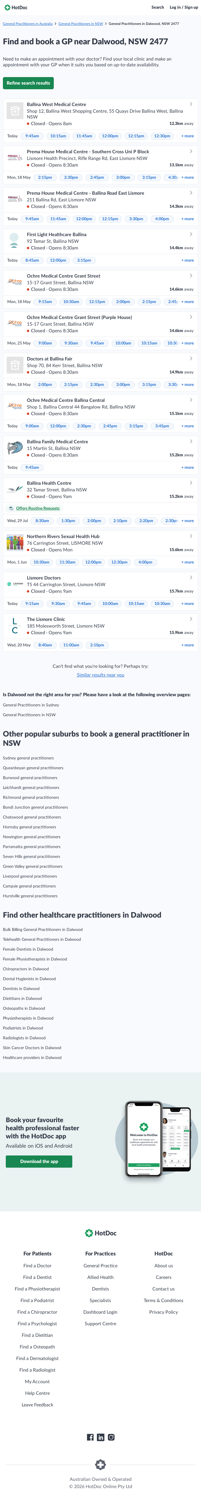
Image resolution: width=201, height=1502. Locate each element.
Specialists (100, 1300)
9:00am (45, 343)
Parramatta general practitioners (31, 847)
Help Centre (37, 1393)
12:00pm (110, 136)
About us (163, 1266)
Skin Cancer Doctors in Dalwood (32, 1048)
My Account (37, 1381)
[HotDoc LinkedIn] (100, 1437)
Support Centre (100, 1323)
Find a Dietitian (37, 1335)
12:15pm (136, 136)
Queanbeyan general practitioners (33, 768)
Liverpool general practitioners (30, 876)
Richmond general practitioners (31, 798)
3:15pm (149, 178)
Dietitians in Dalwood (22, 999)
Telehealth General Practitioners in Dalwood (42, 940)
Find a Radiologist (37, 1370)
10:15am (58, 136)
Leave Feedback (37, 1405)
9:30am (71, 343)
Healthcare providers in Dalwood (32, 1058)
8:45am (32, 260)
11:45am (84, 136)
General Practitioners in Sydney (31, 705)
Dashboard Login (100, 1312)
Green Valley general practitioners (32, 867)
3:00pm (123, 178)
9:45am (32, 136)
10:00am (123, 343)
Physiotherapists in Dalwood (28, 1018)
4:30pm (175, 178)
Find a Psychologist (37, 1323)
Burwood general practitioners (30, 778)
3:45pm (162, 426)
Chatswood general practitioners (32, 817)
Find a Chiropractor (37, 1312)
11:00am (71, 645)
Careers (164, 1277)
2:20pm (146, 521)
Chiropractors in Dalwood (26, 969)
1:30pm (68, 521)
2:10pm (120, 521)
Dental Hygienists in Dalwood (29, 979)
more (187, 136)
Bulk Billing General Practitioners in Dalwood (43, 930)
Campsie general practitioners (29, 886)
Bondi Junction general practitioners (35, 807)
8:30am (42, 521)
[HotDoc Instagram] (111, 1437)
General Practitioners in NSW (80, 23)
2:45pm (97, 178)
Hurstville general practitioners (30, 896)
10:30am (71, 302)
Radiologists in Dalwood (24, 1038)
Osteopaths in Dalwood (24, 1009)
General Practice (100, 1266)
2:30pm (71, 178)
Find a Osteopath (37, 1347)
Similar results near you (100, 675)
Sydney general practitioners (28, 758)
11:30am (67, 562)
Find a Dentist (37, 1277)
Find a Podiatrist (37, 1300)
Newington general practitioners (31, 837)
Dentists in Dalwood (21, 989)
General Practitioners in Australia (28, 23)
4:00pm (162, 219)
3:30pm (136, 219)
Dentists (100, 1289)
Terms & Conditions (163, 1300)
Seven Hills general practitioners (31, 857)
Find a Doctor (37, 1266)
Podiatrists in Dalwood (23, 1028)
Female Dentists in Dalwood (28, 949)
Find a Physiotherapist (37, 1289)
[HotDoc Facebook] (90, 1437)
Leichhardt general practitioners (31, 788)
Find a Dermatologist (37, 1358)
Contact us (163, 1289)
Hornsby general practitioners (29, 827)
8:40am (45, 645)
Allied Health (100, 1277)
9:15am (45, 302)
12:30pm (162, 136)
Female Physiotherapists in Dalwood (35, 959)
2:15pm (45, 178)
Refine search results (28, 83)
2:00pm (123, 302)
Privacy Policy (163, 1312)
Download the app (39, 1161)
